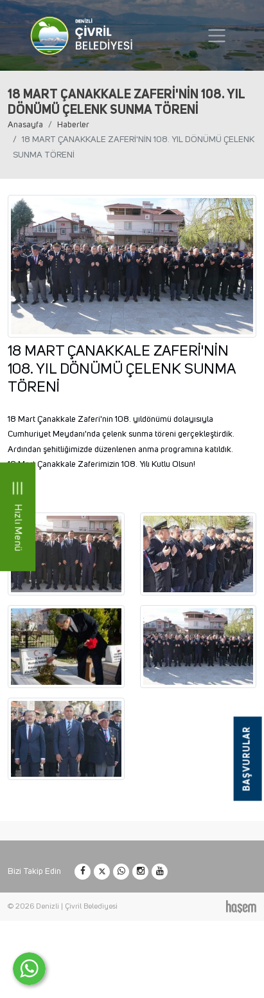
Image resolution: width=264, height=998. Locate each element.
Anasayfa (25, 124)
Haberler (73, 124)
